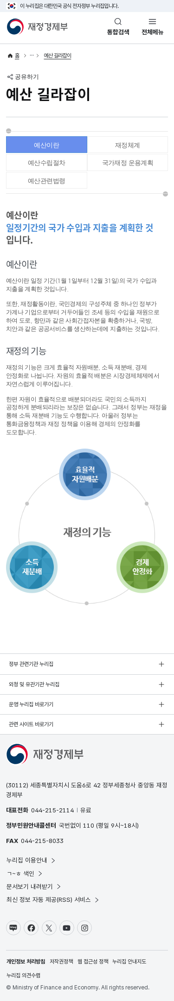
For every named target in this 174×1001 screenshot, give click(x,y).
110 (88, 825)
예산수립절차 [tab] (46, 162)
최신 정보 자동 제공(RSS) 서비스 (53, 899)
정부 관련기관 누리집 (31, 664)
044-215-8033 (42, 840)
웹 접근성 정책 (92, 961)
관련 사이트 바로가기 (31, 724)
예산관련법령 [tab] (46, 180)
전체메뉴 (153, 32)
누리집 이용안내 (31, 860)
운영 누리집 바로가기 (31, 704)
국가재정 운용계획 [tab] (128, 162)
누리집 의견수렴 (23, 975)
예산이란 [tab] (46, 145)
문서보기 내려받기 (34, 886)
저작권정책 (61, 961)
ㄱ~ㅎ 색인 (24, 873)
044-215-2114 (52, 810)
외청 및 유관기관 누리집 (34, 684)
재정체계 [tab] (127, 145)
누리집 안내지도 (129, 961)
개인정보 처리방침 (25, 961)
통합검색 (118, 32)
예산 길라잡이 (57, 55)
